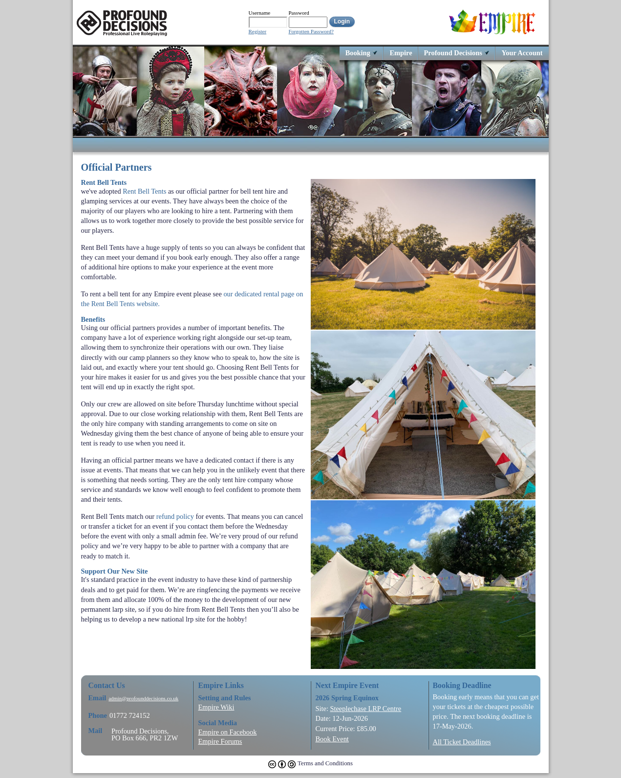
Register (258, 31)
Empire (400, 52)
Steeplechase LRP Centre (365, 708)
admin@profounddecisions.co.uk (143, 698)
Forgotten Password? (311, 31)
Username (260, 13)
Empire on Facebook (227, 732)
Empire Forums (220, 741)
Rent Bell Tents (144, 191)
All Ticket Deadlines (462, 742)
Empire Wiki (216, 707)
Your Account (521, 52)
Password (299, 13)
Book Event (332, 738)
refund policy (175, 516)
